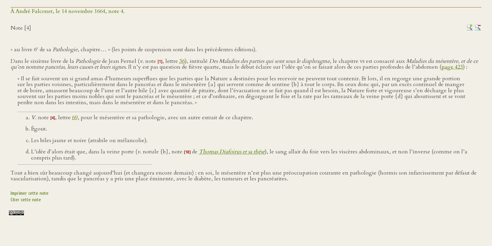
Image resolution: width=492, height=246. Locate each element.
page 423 (452, 67)
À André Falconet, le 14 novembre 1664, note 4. (68, 11)
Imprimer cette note (30, 193)
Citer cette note (26, 200)
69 (75, 117)
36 (182, 61)
